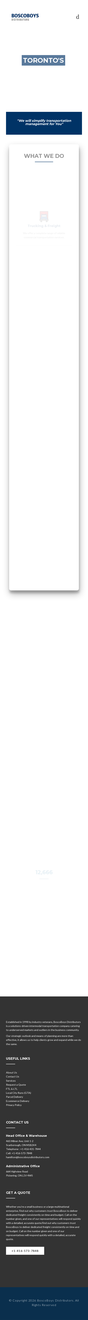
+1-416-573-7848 (25, 1250)
